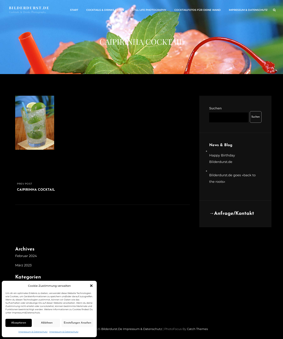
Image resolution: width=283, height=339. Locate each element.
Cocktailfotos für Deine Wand (197, 10)
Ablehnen (47, 323)
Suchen (215, 108)
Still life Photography (149, 10)
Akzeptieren (18, 323)
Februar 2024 (26, 256)
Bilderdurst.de (29, 7)
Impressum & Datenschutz (32, 331)
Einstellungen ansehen (77, 323)
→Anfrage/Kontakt (231, 213)
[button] (91, 285)
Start (74, 10)
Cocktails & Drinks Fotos (105, 10)
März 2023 (23, 265)
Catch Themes (197, 329)
